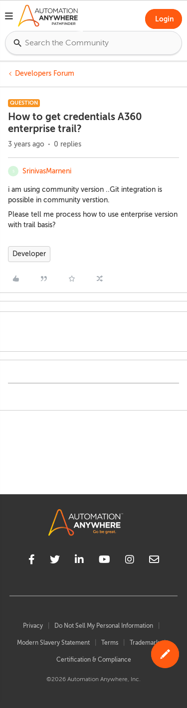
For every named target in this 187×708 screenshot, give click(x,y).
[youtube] (104, 561)
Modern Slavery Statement (53, 642)
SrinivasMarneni (46, 171)
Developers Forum (44, 73)
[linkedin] (79, 561)
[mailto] (154, 561)
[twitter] (55, 561)
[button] (9, 17)
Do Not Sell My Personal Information (103, 625)
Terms (109, 642)
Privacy (33, 625)
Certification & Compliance (93, 659)
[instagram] (129, 561)
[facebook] (31, 561)
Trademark (144, 642)
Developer (29, 254)
